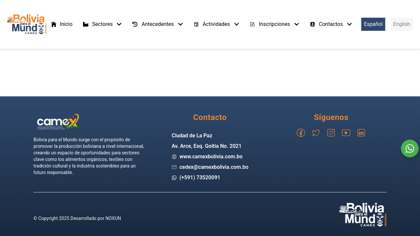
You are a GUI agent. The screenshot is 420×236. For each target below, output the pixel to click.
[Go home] (59, 121)
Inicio (61, 24)
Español (373, 24)
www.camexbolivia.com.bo (210, 156)
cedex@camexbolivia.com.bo (213, 167)
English (401, 24)
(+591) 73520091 (199, 177)
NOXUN (113, 218)
